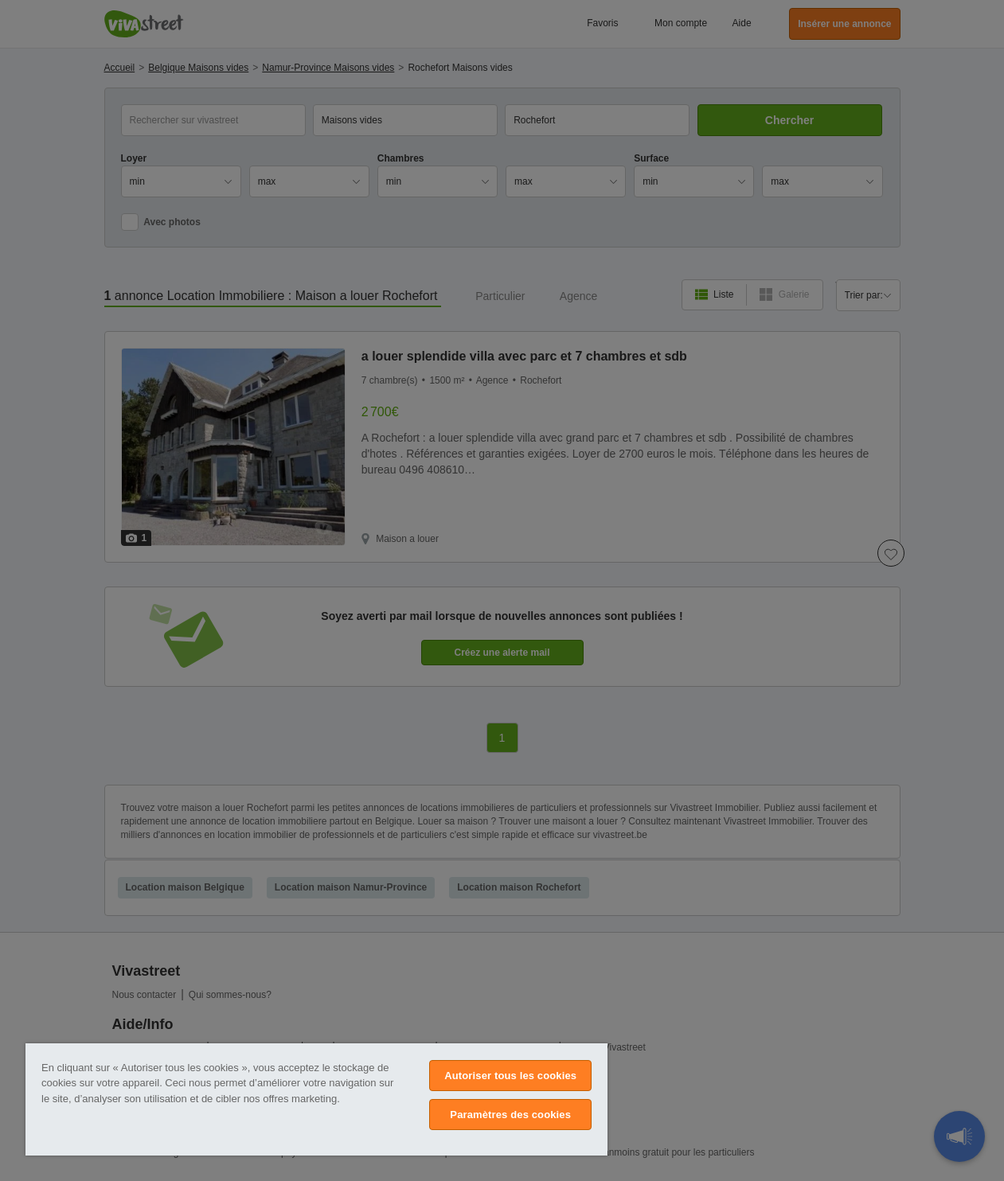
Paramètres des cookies (510, 1115)
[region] (316, 1099)
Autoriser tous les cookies (510, 1076)
